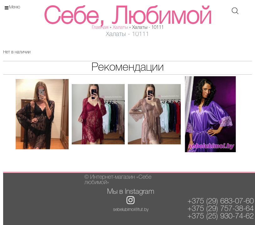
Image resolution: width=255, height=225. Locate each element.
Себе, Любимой (127, 17)
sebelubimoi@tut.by (130, 210)
